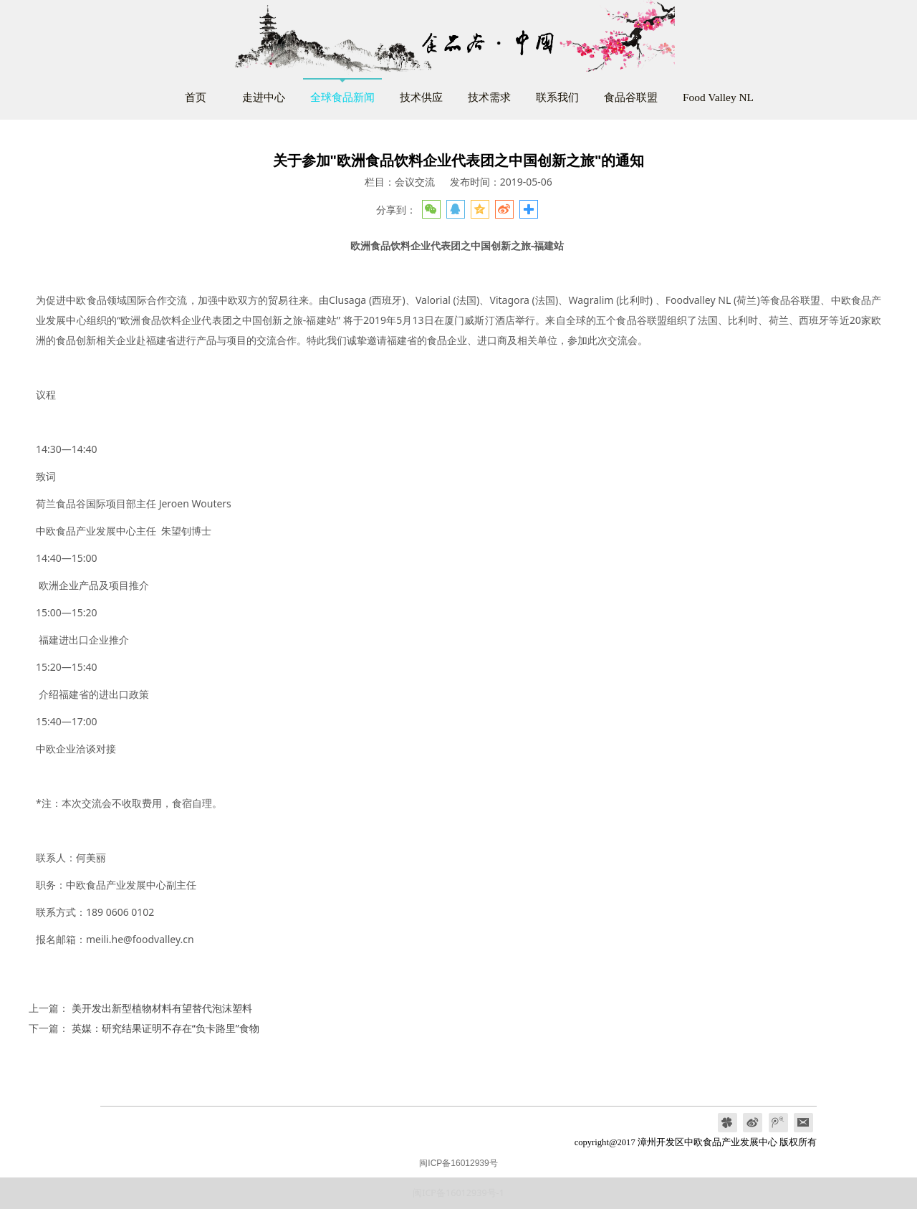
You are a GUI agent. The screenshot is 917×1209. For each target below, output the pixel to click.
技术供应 (421, 97)
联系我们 (557, 97)
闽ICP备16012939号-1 (458, 1193)
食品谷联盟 (631, 97)
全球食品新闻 (342, 97)
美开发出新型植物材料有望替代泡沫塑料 (162, 1008)
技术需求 (489, 97)
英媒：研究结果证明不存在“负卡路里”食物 (165, 1028)
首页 (195, 97)
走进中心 (263, 97)
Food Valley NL (718, 97)
